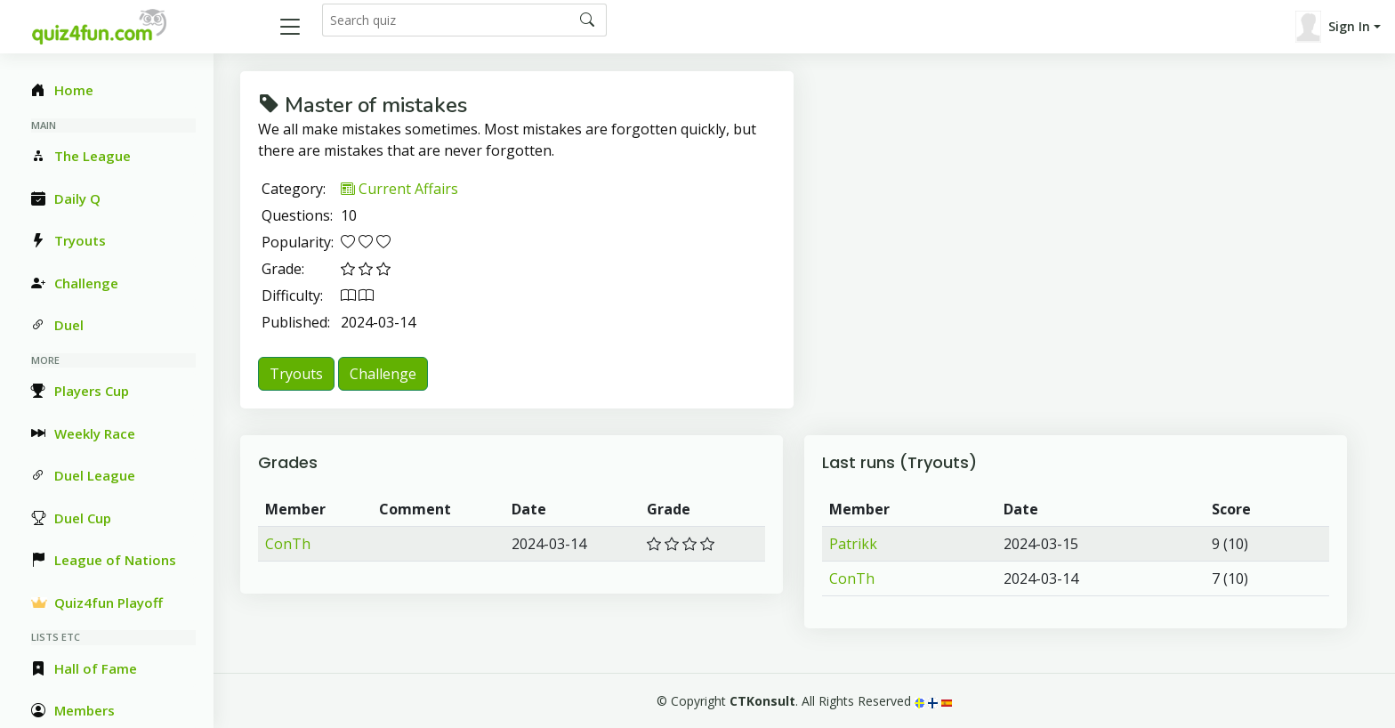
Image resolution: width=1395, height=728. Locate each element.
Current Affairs (399, 188)
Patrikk (853, 544)
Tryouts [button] (296, 374)
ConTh (287, 544)
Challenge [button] (383, 374)
